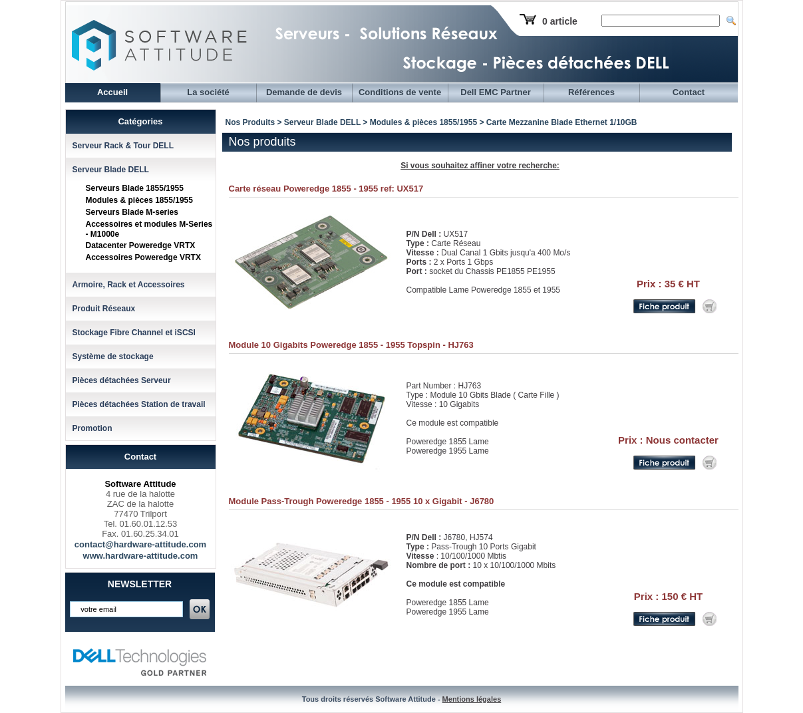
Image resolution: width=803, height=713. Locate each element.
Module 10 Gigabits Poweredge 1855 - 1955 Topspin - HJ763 (351, 345)
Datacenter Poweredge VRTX (141, 245)
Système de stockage (113, 356)
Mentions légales (472, 699)
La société (208, 92)
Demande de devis (304, 92)
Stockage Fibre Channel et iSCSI (134, 332)
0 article (559, 21)
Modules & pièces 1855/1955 (139, 200)
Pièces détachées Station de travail (139, 404)
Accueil (112, 92)
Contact (689, 92)
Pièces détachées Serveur (122, 380)
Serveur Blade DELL (111, 169)
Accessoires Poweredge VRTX (143, 257)
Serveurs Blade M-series (132, 212)
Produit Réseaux (104, 308)
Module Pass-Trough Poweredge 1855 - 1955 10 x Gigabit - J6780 (361, 501)
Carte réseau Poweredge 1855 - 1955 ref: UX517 (326, 189)
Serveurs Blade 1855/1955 (135, 188)
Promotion (92, 428)
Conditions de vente (400, 92)
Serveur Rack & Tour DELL (123, 145)
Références (591, 92)
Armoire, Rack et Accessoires (129, 284)
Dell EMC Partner (495, 92)
